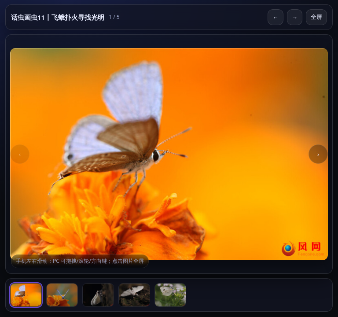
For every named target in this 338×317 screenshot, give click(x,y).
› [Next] (318, 154)
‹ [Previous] (20, 154)
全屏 (316, 17)
